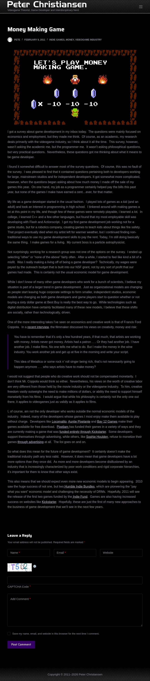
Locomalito (59, 421)
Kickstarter (49, 501)
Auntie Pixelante (79, 421)
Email (61, 552)
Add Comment (20, 599)
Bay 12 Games (107, 421)
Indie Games (57, 39)
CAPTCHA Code (18, 586)
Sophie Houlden (97, 436)
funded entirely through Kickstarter (82, 431)
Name (15, 552)
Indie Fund (79, 496)
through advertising (31, 442)
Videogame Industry (88, 39)
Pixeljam (63, 426)
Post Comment (21, 644)
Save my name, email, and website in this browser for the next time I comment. (55, 633)
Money (70, 39)
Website (108, 552)
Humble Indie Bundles (79, 486)
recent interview (38, 327)
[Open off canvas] (141, 6)
